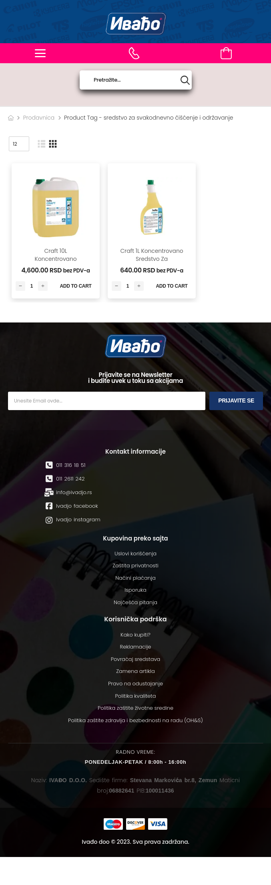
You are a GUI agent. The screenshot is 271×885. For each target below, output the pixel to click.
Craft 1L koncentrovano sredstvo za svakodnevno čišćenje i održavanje (151, 262)
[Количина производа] (31, 286)
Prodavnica (39, 118)
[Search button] (185, 80)
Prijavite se (236, 400)
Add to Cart (75, 286)
